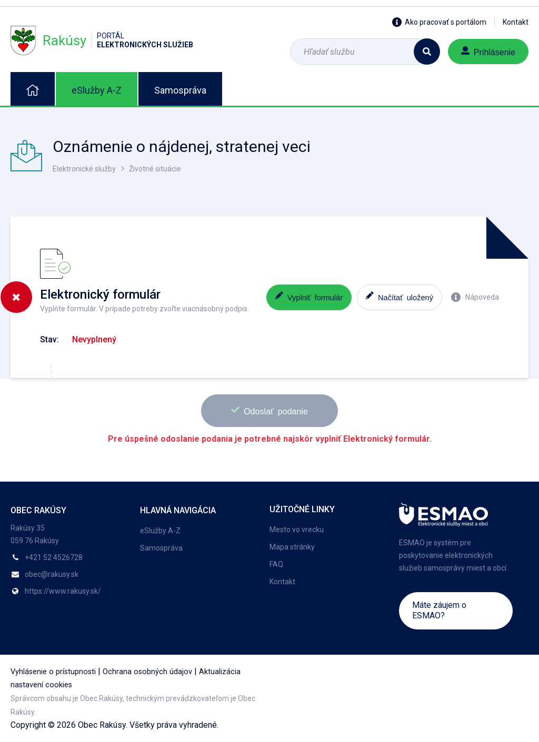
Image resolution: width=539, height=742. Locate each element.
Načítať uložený (399, 296)
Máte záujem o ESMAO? (439, 610)
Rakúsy (102, 40)
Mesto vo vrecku (297, 529)
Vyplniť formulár (309, 296)
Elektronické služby (84, 169)
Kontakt (515, 22)
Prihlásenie (488, 51)
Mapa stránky (292, 547)
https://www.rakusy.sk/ (63, 591)
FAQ (276, 564)
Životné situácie (155, 169)
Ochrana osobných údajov (147, 671)
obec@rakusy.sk (51, 574)
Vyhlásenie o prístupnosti (53, 671)
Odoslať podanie (269, 410)
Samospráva (180, 90)
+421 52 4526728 (54, 557)
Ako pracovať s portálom (439, 22)
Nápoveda (475, 297)
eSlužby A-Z (97, 90)
